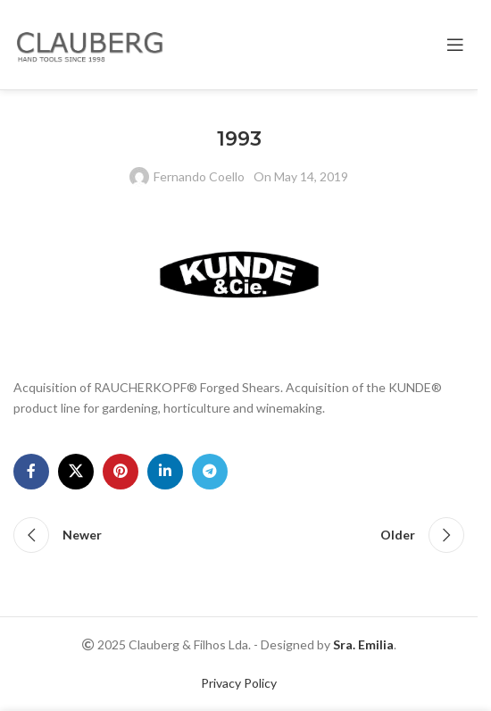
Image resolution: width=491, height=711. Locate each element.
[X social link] (76, 471)
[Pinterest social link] (120, 471)
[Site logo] (93, 43)
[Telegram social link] (210, 471)
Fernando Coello (199, 176)
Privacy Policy (239, 682)
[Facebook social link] (31, 471)
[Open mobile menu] (455, 45)
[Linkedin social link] (165, 471)
